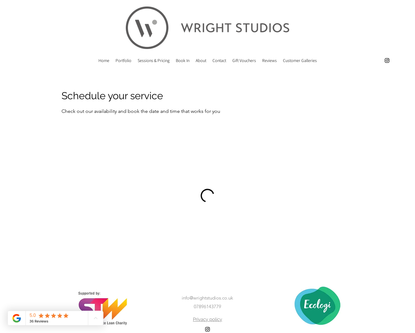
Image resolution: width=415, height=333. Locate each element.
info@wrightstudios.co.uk (207, 298)
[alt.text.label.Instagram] (387, 60)
